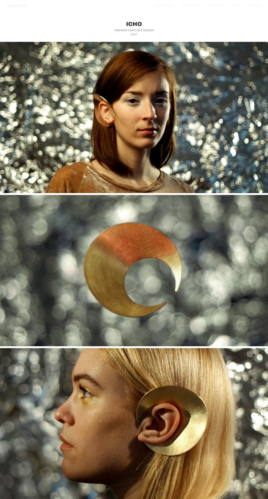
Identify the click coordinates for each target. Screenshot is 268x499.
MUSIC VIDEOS (191, 5)
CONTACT (255, 5)
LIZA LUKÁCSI (16, 5)
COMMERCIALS (165, 5)
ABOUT (237, 5)
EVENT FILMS (216, 5)
